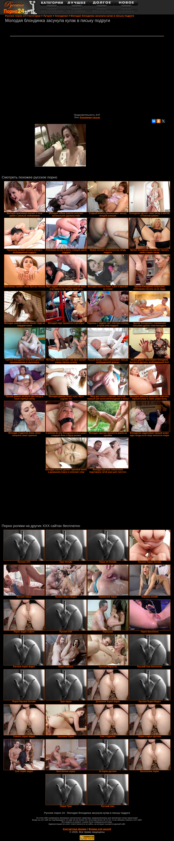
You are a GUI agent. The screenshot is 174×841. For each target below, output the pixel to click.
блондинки (86, 117)
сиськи (96, 117)
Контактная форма (74, 829)
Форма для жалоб (100, 829)
